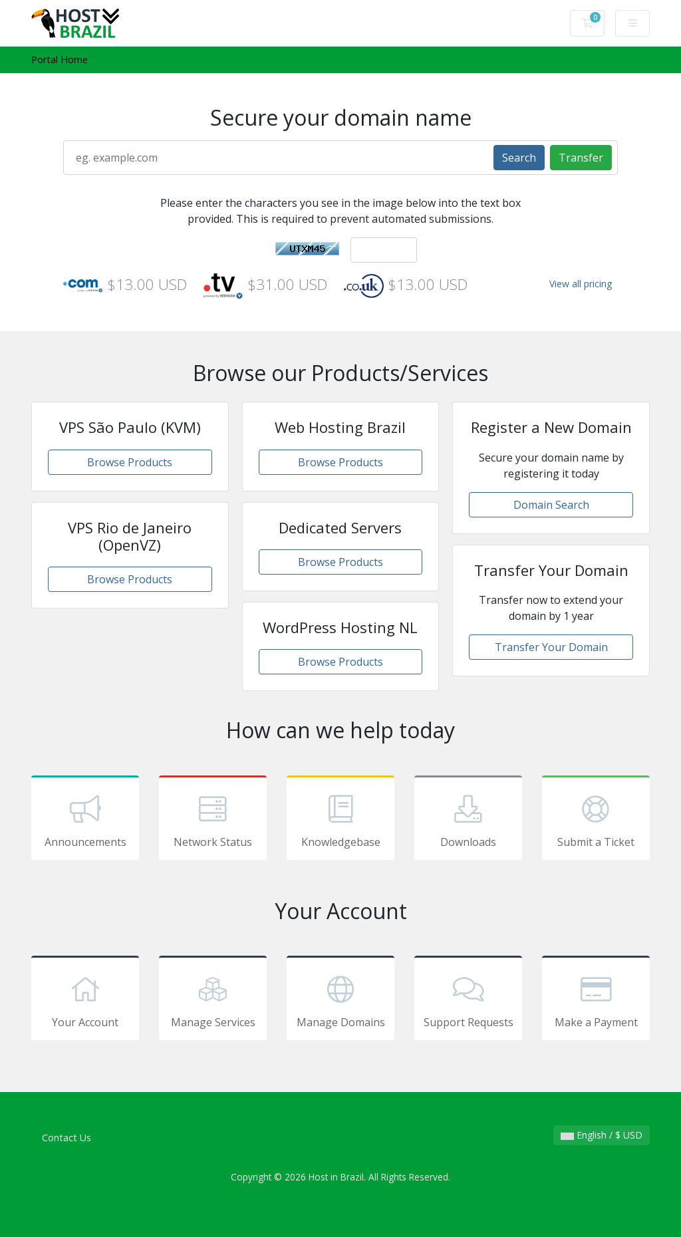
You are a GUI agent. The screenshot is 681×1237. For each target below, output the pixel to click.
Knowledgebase (340, 820)
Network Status (213, 820)
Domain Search (551, 504)
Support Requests (468, 1000)
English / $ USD (601, 1135)
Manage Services (213, 1000)
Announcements (85, 820)
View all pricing (580, 283)
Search (519, 157)
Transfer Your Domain (551, 647)
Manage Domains (340, 1000)
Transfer (581, 157)
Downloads (468, 820)
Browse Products (129, 462)
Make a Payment (596, 1000)
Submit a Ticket (596, 820)
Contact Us (66, 1137)
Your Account (85, 1000)
